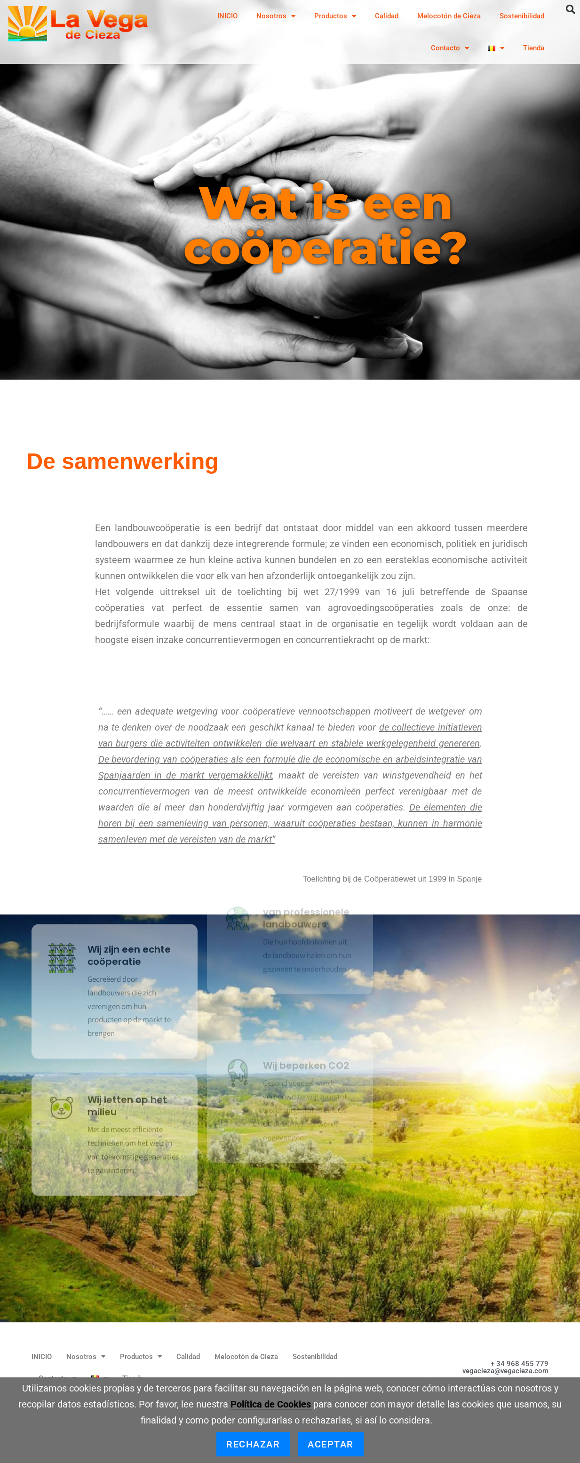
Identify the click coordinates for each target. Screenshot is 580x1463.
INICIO (227, 16)
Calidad (386, 16)
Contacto (450, 48)
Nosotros (275, 16)
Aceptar (331, 1444)
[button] (570, 9)
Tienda (533, 48)
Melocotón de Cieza (449, 16)
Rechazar (253, 1444)
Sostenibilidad (522, 16)
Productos (335, 16)
